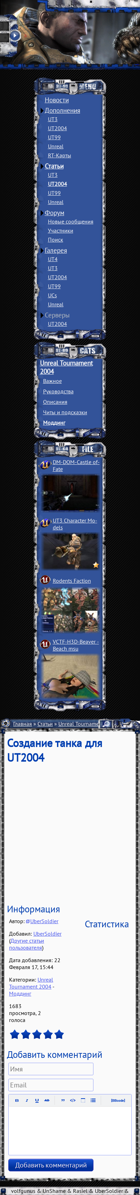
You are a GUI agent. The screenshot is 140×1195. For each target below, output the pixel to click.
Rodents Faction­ (72, 580)
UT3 (53, 119)
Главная (22, 723)
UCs (52, 295)
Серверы (57, 315)
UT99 (54, 137)
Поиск (55, 239)
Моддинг (54, 422)
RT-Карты (59, 155)
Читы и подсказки (65, 412)
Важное (52, 380)
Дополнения (62, 110)
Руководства (58, 391)
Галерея (56, 250)
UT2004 (57, 128)
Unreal (56, 146)
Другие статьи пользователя (26, 944)
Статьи (54, 166)
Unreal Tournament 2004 (88, 723)
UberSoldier (44, 921)
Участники (60, 230)
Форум (54, 213)
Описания (55, 401)
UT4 (53, 258)
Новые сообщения (70, 221)
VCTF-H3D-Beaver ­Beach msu (76, 645)
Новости (57, 100)
